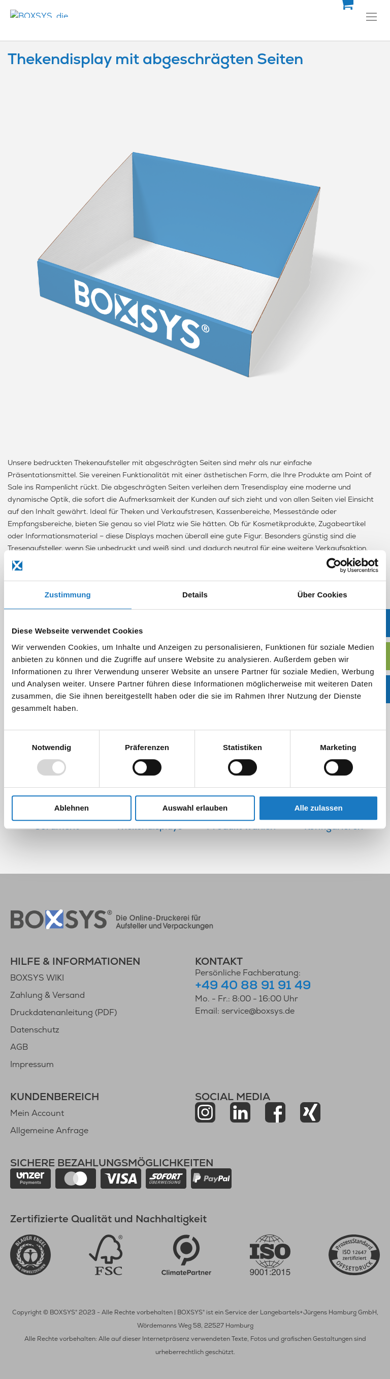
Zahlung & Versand (47, 995)
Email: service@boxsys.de (245, 1010)
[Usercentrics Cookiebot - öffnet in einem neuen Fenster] (333, 565)
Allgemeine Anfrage (49, 1130)
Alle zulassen (319, 807)
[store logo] (94, 14)
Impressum (32, 1064)
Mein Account (37, 1113)
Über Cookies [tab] (322, 594)
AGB (19, 1047)
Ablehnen (71, 807)
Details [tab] (195, 594)
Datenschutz (34, 1029)
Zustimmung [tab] (68, 594)
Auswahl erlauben (195, 807)
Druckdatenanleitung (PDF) (63, 1012)
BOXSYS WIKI (37, 977)
